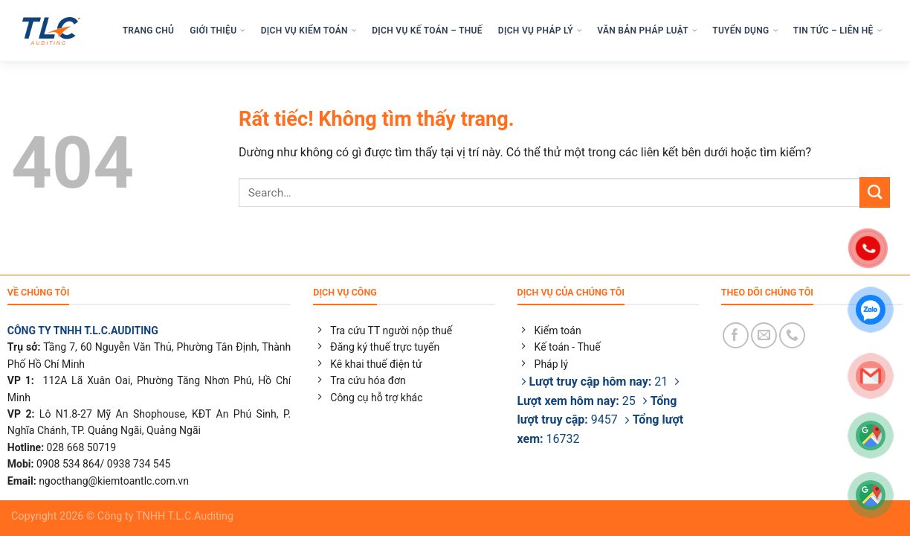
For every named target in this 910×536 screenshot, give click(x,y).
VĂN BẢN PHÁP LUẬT (647, 33)
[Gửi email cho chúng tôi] (764, 335)
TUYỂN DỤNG (745, 33)
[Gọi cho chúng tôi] (792, 335)
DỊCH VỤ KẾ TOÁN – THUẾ (427, 33)
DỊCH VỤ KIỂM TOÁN (309, 33)
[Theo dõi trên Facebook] (736, 335)
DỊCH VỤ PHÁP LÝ (539, 33)
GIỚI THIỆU (217, 33)
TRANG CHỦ (149, 33)
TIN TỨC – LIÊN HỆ (837, 33)
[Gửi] (874, 197)
